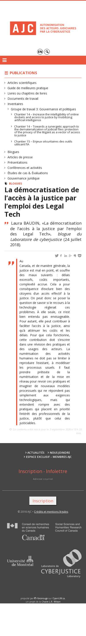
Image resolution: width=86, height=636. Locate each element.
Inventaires (15, 104)
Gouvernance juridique (24, 178)
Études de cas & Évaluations (28, 173)
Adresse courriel (43, 479)
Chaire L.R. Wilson (51, 601)
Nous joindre (60, 453)
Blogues (13, 152)
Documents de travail (23, 98)
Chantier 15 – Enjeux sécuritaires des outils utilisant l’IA (43, 142)
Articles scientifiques (22, 83)
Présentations (17, 162)
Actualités (35, 453)
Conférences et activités (25, 168)
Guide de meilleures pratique (28, 88)
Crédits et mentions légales (51, 512)
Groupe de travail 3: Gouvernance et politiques (43, 109)
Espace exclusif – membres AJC (49, 457)
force (42, 598)
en (40, 52)
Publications (23, 72)
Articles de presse (20, 157)
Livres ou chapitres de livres (27, 93)
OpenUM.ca (58, 598)
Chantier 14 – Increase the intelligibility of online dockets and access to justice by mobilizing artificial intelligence (46, 117)
